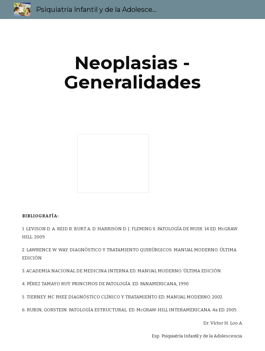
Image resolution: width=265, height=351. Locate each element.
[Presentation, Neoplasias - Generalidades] (113, 163)
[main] (132, 72)
